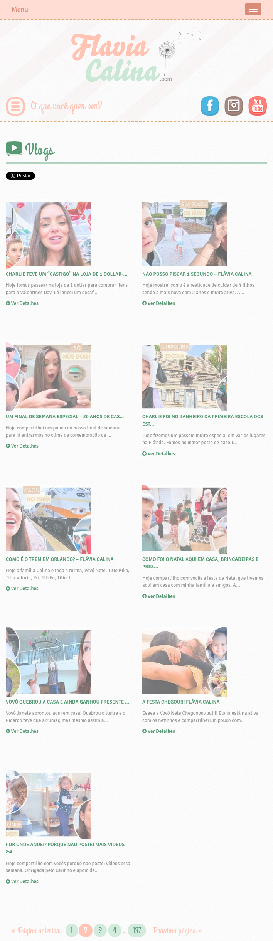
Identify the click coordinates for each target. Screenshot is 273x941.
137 (137, 930)
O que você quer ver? (66, 106)
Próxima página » (177, 930)
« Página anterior (35, 930)
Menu (20, 9)
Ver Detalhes (68, 253)
